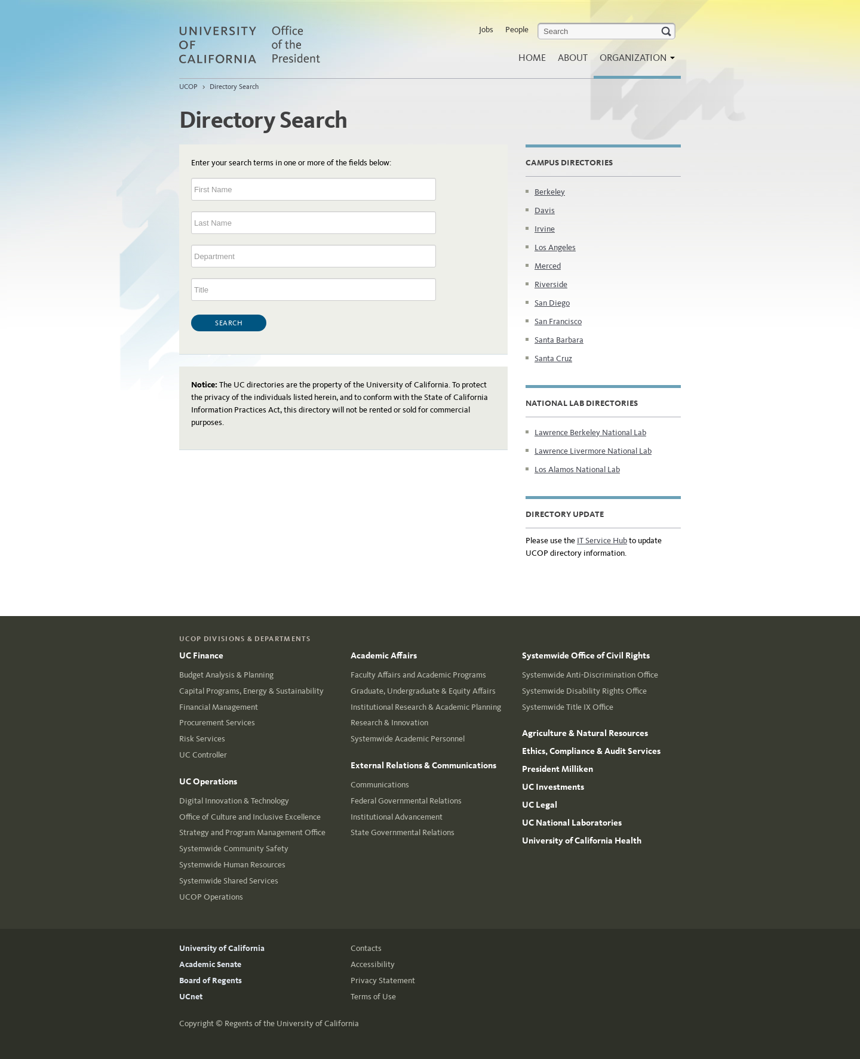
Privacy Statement (383, 980)
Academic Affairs (384, 655)
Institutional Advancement (397, 817)
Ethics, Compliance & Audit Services (591, 751)
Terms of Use (373, 997)
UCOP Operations (211, 897)
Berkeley (550, 192)
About (573, 57)
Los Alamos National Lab (577, 469)
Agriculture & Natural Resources (585, 733)
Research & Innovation (389, 723)
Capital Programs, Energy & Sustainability (251, 691)
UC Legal (539, 804)
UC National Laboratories (572, 822)
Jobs (486, 29)
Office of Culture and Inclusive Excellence (250, 817)
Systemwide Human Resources (232, 865)
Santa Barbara (559, 340)
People (517, 29)
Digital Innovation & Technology (234, 801)
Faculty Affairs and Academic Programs (418, 675)
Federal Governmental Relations (406, 801)
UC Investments (553, 786)
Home (532, 57)
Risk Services (202, 739)
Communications (380, 785)
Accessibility (373, 964)
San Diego (552, 303)
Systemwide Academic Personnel (408, 739)
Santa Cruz (553, 358)
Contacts (366, 948)
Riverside (551, 284)
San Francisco (558, 321)
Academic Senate (210, 964)
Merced (548, 266)
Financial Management (218, 707)
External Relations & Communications (423, 765)
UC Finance (201, 655)
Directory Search (234, 86)
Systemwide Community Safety (233, 848)
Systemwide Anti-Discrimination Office (590, 675)
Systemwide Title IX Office (567, 707)
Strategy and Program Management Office (252, 832)
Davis (545, 210)
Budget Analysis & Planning (226, 675)
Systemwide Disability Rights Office (584, 691)
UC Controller (203, 755)
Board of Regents (210, 980)
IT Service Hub (602, 540)
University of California (222, 948)
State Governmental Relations (402, 832)
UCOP (188, 86)
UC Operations (208, 781)
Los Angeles (555, 247)
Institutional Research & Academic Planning (426, 707)
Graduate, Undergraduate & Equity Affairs (423, 691)
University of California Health (581, 840)
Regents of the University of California (292, 1023)
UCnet (190, 997)
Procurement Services (217, 723)
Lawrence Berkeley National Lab (590, 432)
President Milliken (557, 769)
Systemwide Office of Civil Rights (586, 655)
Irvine (545, 229)
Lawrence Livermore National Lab (593, 451)
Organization (634, 61)
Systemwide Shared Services (228, 881)
